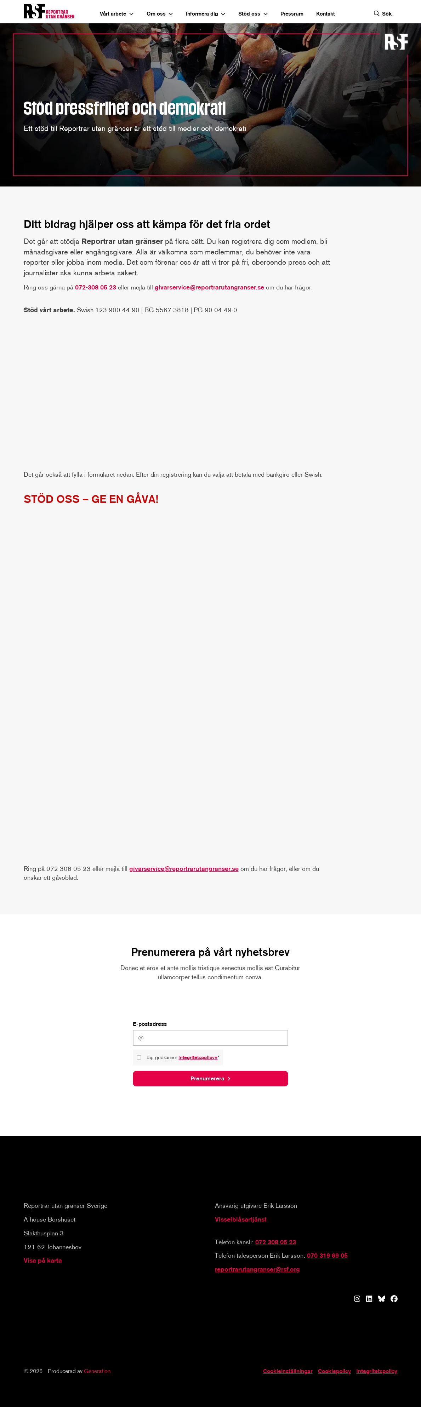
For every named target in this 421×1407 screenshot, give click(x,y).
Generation (97, 1371)
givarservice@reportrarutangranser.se (209, 288)
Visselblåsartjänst (241, 1219)
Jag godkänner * (183, 1058)
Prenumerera (207, 1079)
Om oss (156, 14)
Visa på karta (43, 1260)
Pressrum (291, 14)
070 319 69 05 (327, 1255)
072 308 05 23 (275, 1242)
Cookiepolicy (334, 1371)
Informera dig (202, 14)
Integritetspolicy (376, 1371)
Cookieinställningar (288, 1371)
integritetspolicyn (198, 1058)
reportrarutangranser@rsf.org (257, 1269)
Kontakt (325, 14)
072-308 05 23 (95, 288)
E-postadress (150, 1024)
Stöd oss (249, 14)
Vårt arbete (113, 14)
